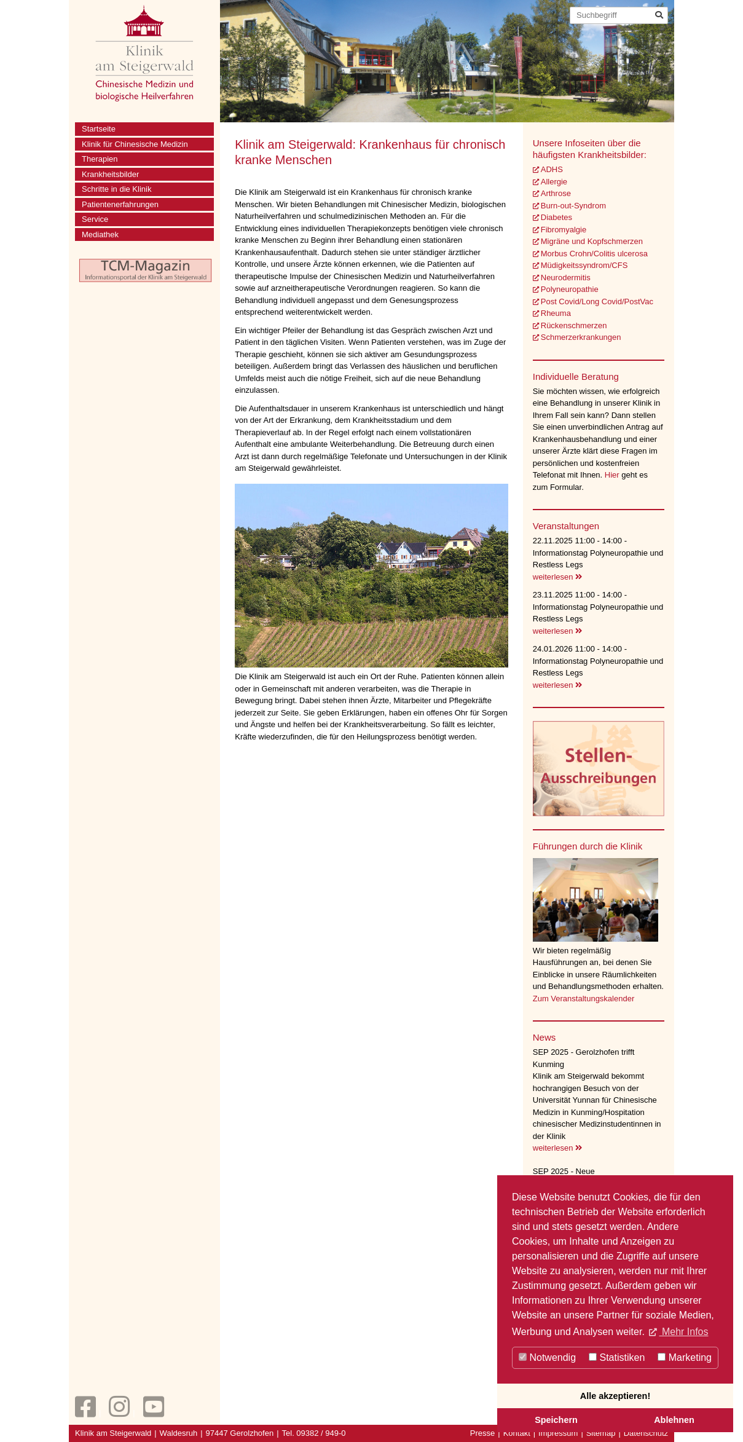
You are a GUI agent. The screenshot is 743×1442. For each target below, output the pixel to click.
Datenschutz (646, 1433)
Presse (482, 1433)
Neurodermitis (566, 277)
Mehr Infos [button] (683, 1331)
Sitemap (601, 1433)
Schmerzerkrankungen (581, 337)
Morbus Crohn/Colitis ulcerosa (594, 253)
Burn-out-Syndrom (573, 205)
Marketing (685, 1357)
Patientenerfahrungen (120, 204)
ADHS (552, 169)
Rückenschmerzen (574, 325)
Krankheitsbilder (110, 174)
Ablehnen (674, 1420)
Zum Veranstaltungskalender (583, 998)
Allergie (554, 181)
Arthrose (556, 193)
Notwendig (547, 1357)
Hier (613, 474)
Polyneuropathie (570, 289)
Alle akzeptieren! (615, 1396)
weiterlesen (557, 576)
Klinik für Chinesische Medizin (135, 144)
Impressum (558, 1433)
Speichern (556, 1420)
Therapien (100, 159)
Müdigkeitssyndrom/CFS (584, 265)
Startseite (99, 128)
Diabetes (556, 217)
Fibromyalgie (563, 229)
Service (95, 219)
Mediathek (100, 234)
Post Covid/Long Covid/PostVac (597, 301)
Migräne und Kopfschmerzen (592, 241)
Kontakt (516, 1433)
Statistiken (617, 1357)
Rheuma (556, 313)
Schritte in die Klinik (116, 189)
